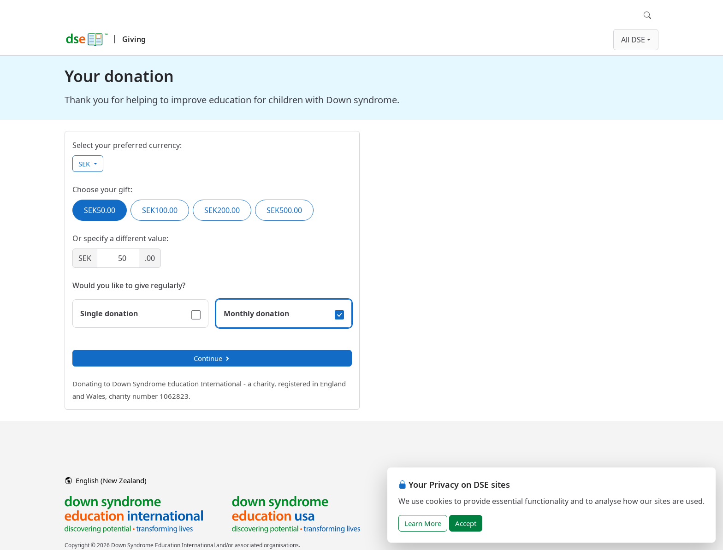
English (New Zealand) (106, 480)
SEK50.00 (99, 210)
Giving (134, 39)
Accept (465, 523)
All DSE (633, 40)
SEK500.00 (284, 210)
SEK (85, 163)
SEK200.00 (222, 210)
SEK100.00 (160, 210)
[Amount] (118, 258)
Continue (212, 358)
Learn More (422, 523)
